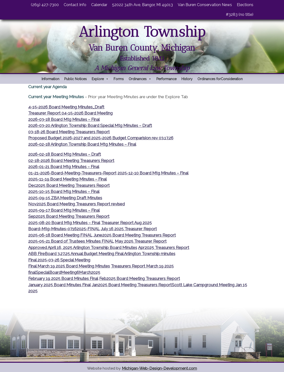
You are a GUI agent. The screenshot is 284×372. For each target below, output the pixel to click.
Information (50, 79)
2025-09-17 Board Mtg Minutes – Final (64, 210)
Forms (119, 79)
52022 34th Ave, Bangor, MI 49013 (142, 4)
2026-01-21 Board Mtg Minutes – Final (63, 166)
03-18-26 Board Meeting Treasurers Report (69, 131)
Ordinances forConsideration (220, 79)
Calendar (99, 4)
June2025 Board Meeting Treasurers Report (134, 235)
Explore (100, 79)
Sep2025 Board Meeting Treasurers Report (68, 216)
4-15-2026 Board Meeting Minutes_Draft (66, 107)
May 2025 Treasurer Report (141, 241)
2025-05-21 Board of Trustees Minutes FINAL (71, 241)
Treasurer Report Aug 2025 (126, 222)
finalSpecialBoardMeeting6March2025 (64, 272)
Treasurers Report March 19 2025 (142, 266)
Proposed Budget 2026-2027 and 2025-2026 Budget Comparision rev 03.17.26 (100, 137)
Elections (245, 4)
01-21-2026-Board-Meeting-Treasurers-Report (72, 173)
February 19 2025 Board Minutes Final (63, 278)
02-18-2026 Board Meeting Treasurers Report (71, 160)
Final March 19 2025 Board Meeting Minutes (69, 266)
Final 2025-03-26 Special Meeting (59, 260)
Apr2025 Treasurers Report (163, 247)
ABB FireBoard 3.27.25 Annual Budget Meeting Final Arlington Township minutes (101, 253)
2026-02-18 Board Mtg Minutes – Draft (64, 154)
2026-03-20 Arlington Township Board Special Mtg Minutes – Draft (90, 125)
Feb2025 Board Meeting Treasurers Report (139, 278)
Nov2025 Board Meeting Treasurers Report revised (76, 203)
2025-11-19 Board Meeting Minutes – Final (67, 179)
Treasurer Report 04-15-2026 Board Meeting (70, 113)
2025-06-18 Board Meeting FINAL (60, 235)
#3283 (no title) (239, 14)
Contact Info (75, 4)
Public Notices (75, 79)
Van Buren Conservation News (205, 4)
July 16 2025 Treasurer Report (129, 228)
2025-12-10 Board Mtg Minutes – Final (152, 173)
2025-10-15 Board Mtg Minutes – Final (63, 191)
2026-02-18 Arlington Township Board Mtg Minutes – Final (82, 144)
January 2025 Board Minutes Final (59, 284)
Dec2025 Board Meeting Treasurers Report (69, 185)
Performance (166, 79)
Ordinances (140, 79)
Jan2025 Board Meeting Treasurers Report (132, 284)
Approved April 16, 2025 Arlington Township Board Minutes (82, 247)
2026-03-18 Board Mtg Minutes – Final (64, 119)
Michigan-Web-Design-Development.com (159, 368)
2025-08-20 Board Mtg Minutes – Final (64, 222)
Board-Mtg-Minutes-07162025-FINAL (64, 228)
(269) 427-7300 (45, 4)
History (187, 79)
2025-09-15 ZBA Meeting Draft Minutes (65, 197)
